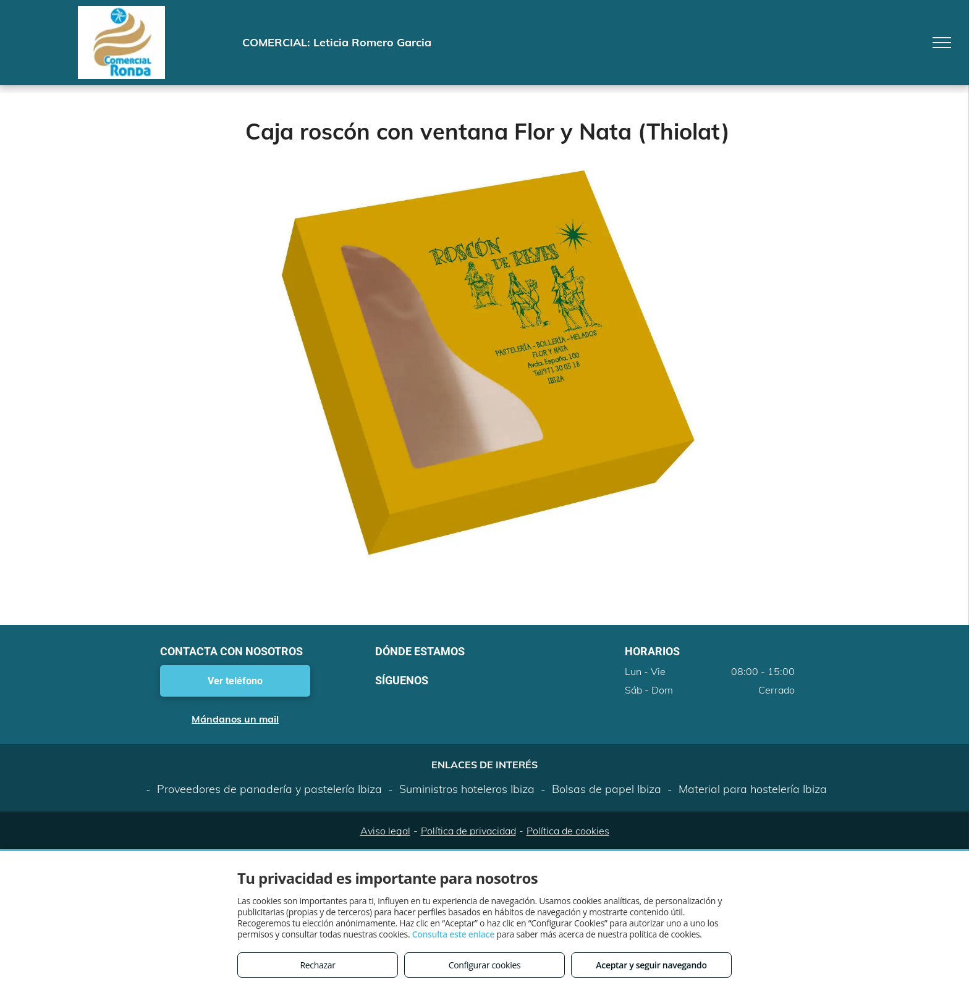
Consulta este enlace (453, 934)
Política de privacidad (468, 830)
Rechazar (317, 965)
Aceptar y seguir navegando (651, 965)
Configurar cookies (485, 965)
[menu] (942, 43)
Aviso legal (385, 830)
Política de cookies (568, 830)
